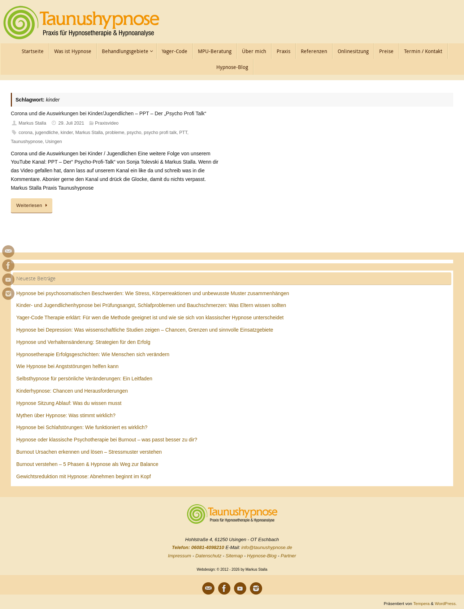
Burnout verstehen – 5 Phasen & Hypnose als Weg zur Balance (87, 464)
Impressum (179, 555)
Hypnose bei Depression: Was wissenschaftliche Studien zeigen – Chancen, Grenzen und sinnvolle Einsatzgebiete (144, 330)
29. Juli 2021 (71, 123)
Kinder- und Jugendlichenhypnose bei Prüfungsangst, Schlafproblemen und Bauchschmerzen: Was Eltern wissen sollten (151, 305)
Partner (288, 555)
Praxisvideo (106, 123)
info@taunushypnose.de (267, 547)
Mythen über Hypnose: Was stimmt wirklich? (66, 415)
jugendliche (46, 132)
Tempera (421, 603)
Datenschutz (208, 555)
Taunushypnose (27, 141)
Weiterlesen (32, 205)
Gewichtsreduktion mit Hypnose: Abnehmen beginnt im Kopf (83, 476)
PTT (183, 132)
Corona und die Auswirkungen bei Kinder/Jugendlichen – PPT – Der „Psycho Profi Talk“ (108, 113)
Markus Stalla (32, 123)
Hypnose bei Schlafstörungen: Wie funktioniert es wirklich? (81, 427)
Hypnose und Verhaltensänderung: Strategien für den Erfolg (83, 342)
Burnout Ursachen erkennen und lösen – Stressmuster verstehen (89, 452)
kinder (67, 132)
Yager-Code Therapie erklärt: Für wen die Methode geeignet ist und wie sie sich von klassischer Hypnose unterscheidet (149, 317)
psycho (134, 132)
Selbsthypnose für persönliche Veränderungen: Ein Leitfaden (84, 378)
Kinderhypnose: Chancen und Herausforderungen (72, 391)
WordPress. (446, 603)
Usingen (53, 141)
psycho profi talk (160, 132)
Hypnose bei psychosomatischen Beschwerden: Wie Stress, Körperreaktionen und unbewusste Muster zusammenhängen (152, 293)
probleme (115, 132)
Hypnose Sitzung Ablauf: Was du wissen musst (68, 403)
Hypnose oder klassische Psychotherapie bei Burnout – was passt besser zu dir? (106, 439)
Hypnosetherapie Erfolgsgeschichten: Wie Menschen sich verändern (92, 354)
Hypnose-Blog (262, 555)
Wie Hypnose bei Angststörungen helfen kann (67, 366)
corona (26, 132)
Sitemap (234, 555)
